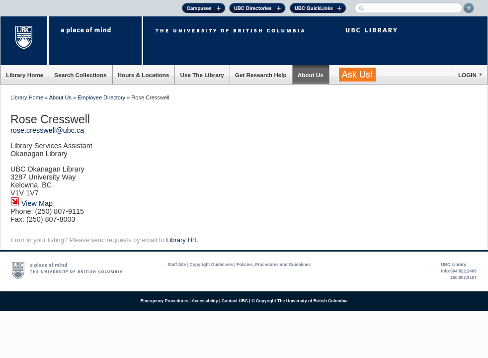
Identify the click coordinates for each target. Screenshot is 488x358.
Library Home (24, 75)
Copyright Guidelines (211, 264)
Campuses (203, 9)
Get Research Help (261, 75)
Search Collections (80, 75)
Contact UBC (235, 300)
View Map (31, 203)
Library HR (181, 240)
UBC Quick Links (317, 9)
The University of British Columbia (24, 40)
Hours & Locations (143, 75)
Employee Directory (101, 97)
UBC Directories (257, 9)
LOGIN (467, 75)
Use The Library (202, 75)
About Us (311, 75)
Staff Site (176, 264)
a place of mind (95, 40)
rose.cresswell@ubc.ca (47, 130)
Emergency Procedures (164, 300)
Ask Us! (357, 75)
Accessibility (205, 300)
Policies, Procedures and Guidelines (274, 264)
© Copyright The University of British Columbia (299, 300)
